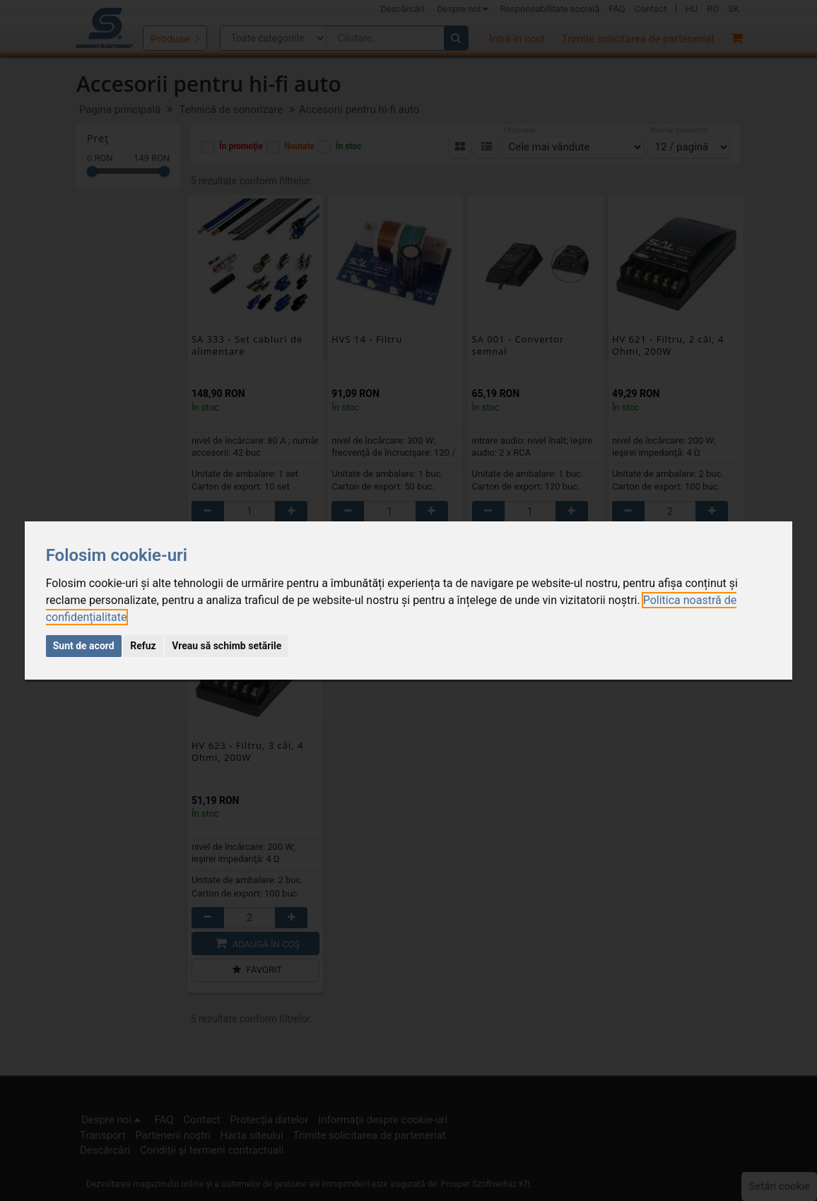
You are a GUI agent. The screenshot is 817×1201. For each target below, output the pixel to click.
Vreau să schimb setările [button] (226, 645)
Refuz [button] (143, 645)
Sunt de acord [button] (83, 645)
